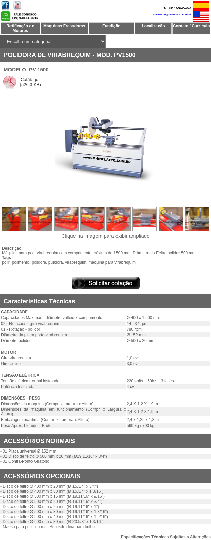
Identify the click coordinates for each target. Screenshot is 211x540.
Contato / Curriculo (191, 26)
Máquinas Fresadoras (64, 26)
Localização (153, 26)
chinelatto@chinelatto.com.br (172, 14)
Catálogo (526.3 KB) (30, 82)
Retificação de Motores (20, 28)
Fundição (111, 26)
